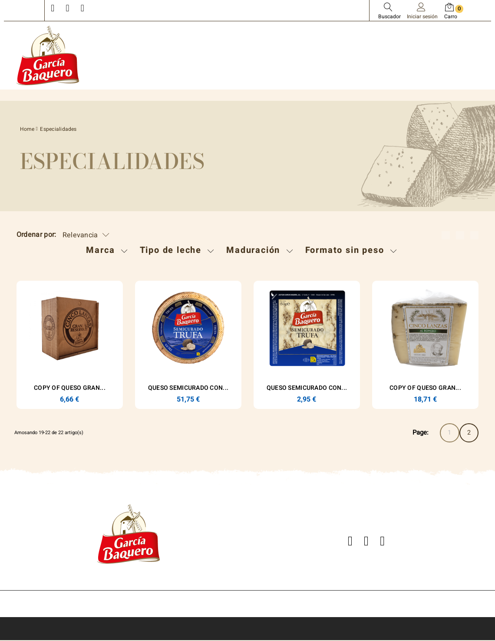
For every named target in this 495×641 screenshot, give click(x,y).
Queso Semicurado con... (188, 387)
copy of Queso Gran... (70, 387)
